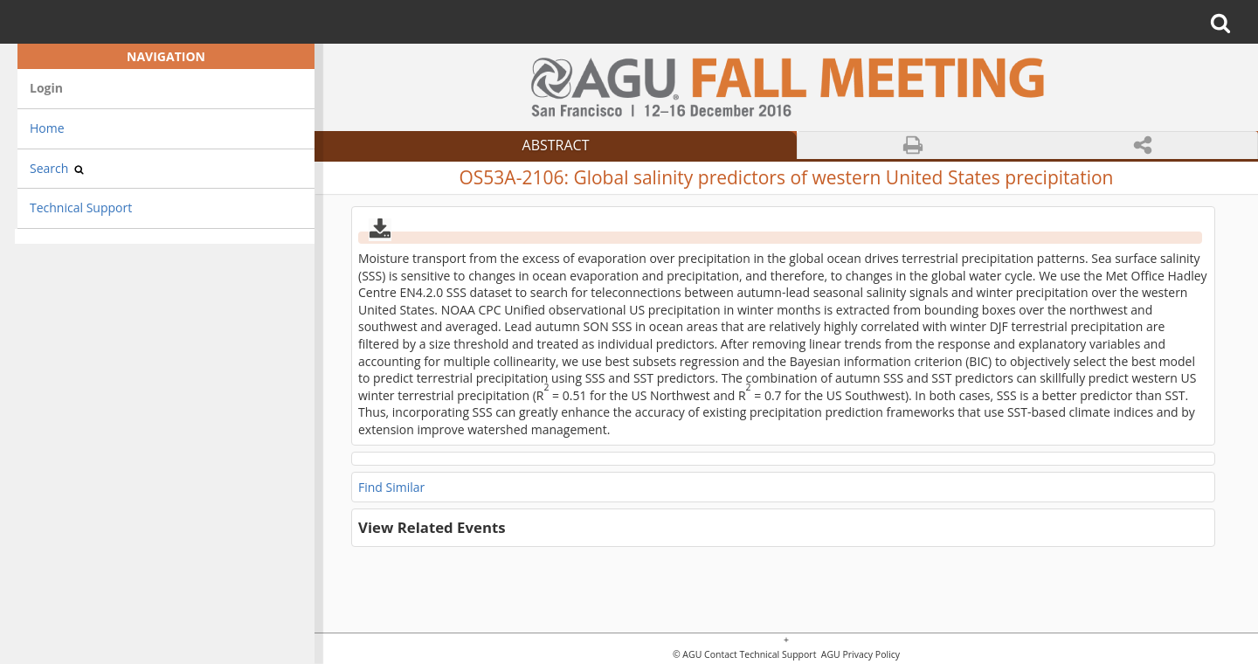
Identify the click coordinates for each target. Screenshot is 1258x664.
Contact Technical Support (760, 655)
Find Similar (391, 487)
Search (57, 168)
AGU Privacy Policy (859, 655)
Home (47, 128)
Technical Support (81, 207)
